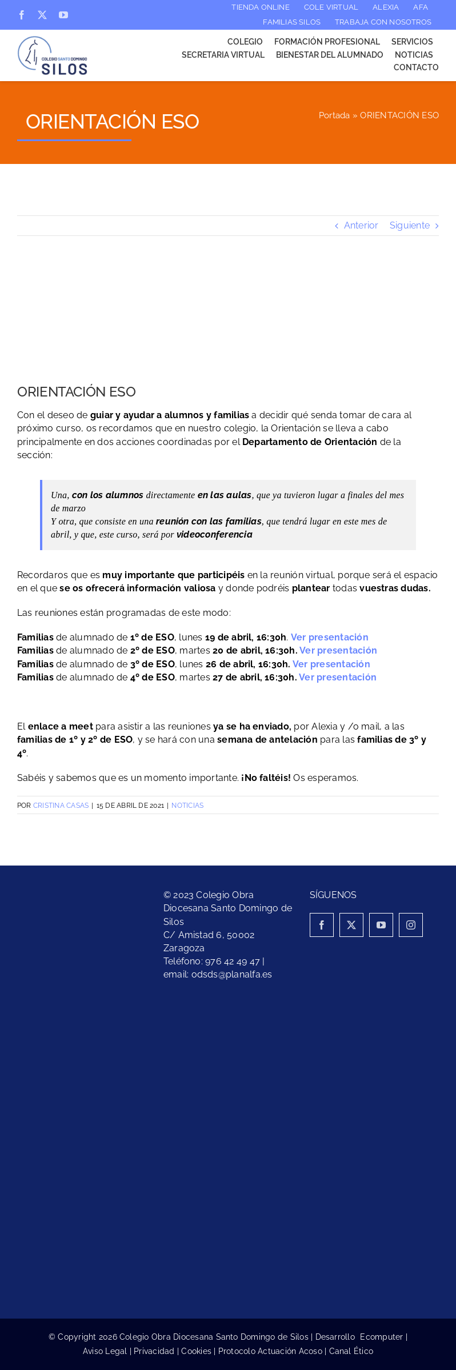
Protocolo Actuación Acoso (270, 1351)
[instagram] (411, 925)
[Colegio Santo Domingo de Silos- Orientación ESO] (228, 318)
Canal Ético (351, 1351)
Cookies (196, 1351)
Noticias (187, 806)
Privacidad (154, 1351)
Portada (334, 115)
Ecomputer (381, 1336)
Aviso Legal (105, 1351)
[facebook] (21, 14)
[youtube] (63, 14)
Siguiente (410, 225)
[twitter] (42, 14)
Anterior (361, 225)
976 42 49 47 (232, 961)
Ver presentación (338, 650)
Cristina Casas (61, 806)
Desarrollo (338, 1336)
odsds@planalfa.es (232, 974)
